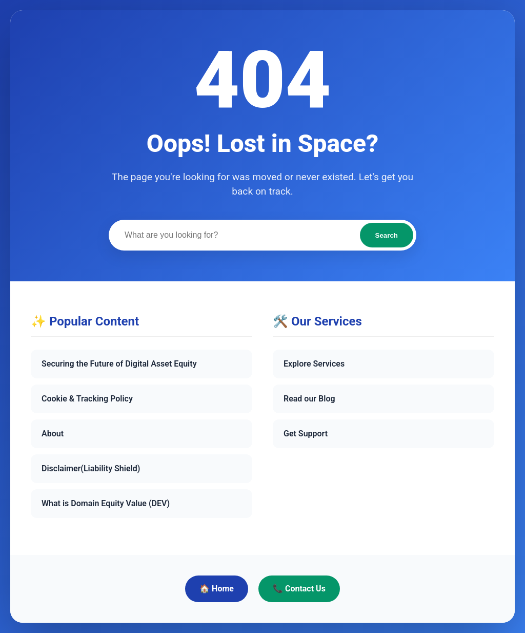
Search (386, 235)
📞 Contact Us (299, 588)
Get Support (306, 433)
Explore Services (314, 364)
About (53, 433)
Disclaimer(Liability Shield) (91, 468)
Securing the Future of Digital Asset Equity (119, 364)
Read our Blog (309, 399)
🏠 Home (216, 588)
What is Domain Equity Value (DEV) (106, 503)
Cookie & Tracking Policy (87, 399)
